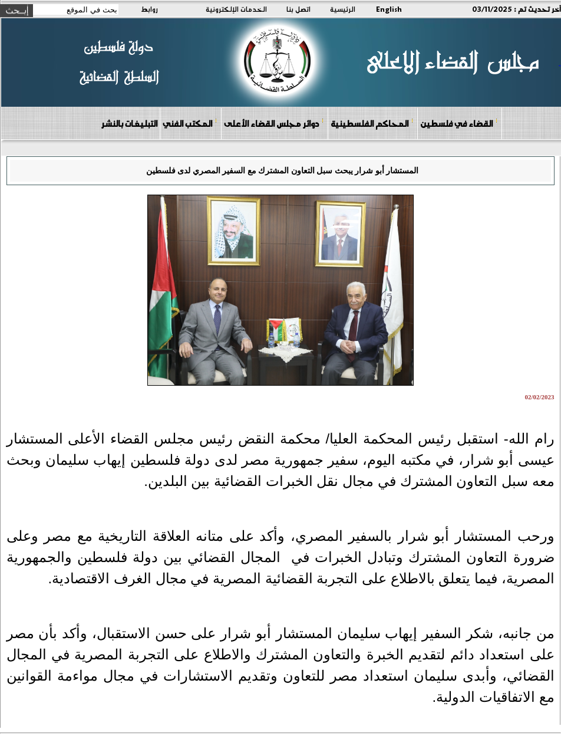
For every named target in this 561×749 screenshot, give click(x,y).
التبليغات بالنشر (129, 123)
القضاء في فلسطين (459, 123)
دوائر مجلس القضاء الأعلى (274, 123)
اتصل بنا (298, 8)
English (389, 8)
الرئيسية (342, 8)
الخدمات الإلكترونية (236, 8)
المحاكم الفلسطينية (372, 123)
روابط (149, 8)
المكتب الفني (190, 123)
